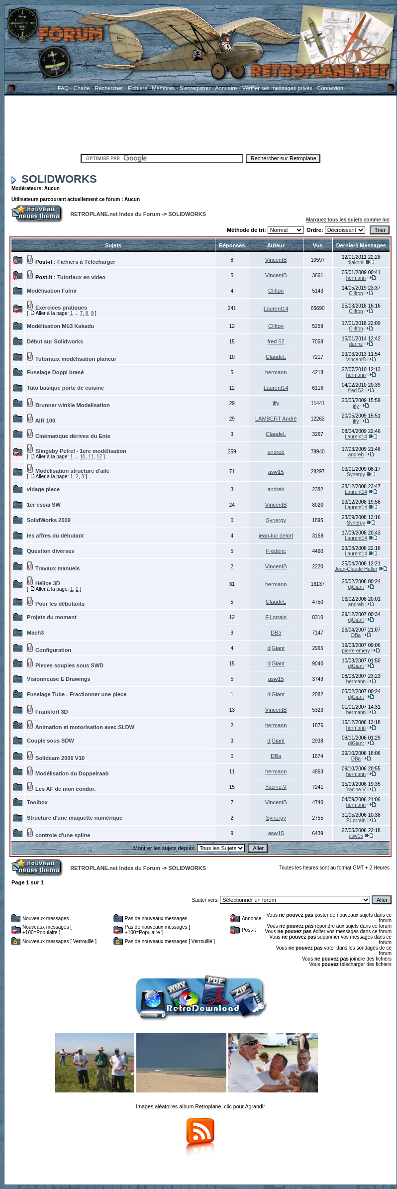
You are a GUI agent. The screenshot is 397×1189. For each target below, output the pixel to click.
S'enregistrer (195, 88)
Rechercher (109, 88)
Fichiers (137, 88)
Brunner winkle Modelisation (72, 405)
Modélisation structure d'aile (72, 471)
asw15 (276, 472)
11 (91, 456)
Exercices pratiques (61, 308)
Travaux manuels (57, 568)
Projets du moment (52, 617)
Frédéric (276, 551)
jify (276, 403)
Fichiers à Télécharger (86, 262)
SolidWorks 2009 (49, 520)
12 (99, 456)
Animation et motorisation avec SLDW (84, 727)
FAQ (63, 88)
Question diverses (50, 551)
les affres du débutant (55, 536)
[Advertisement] (200, 123)
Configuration (53, 650)
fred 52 (275, 341)
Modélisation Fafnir (52, 291)
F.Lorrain (276, 617)
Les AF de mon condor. (65, 789)
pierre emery (356, 650)
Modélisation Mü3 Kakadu (60, 326)
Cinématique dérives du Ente (72, 436)
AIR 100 (45, 421)
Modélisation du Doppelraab (71, 773)
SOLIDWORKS (54, 179)
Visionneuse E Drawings (59, 679)
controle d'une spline (62, 835)
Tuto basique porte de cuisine (65, 388)
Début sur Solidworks (55, 341)
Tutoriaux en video (81, 277)
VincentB (276, 260)
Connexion (330, 88)
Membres (163, 88)
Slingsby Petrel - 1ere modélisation (80, 451)
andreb (275, 452)
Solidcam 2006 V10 (60, 758)
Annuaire (226, 88)
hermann (356, 278)
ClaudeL (276, 357)
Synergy (356, 474)
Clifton (276, 291)
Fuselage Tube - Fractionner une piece (76, 694)
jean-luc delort (276, 536)
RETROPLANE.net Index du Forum (115, 214)
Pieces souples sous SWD (69, 665)
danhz (356, 344)
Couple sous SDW (50, 741)
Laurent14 (276, 309)
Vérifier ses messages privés (277, 88)
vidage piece (43, 489)
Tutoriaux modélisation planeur (75, 359)
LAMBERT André (276, 419)
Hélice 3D (47, 583)
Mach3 (35, 633)
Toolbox (37, 802)
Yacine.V (276, 787)
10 (83, 456)
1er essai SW (44, 505)
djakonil (355, 262)
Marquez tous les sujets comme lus (348, 219)
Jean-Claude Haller (356, 569)
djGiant (356, 587)
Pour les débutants (60, 604)
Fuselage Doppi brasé (55, 372)
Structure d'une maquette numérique (74, 818)
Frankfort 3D (51, 712)
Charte (82, 88)
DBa (276, 633)
